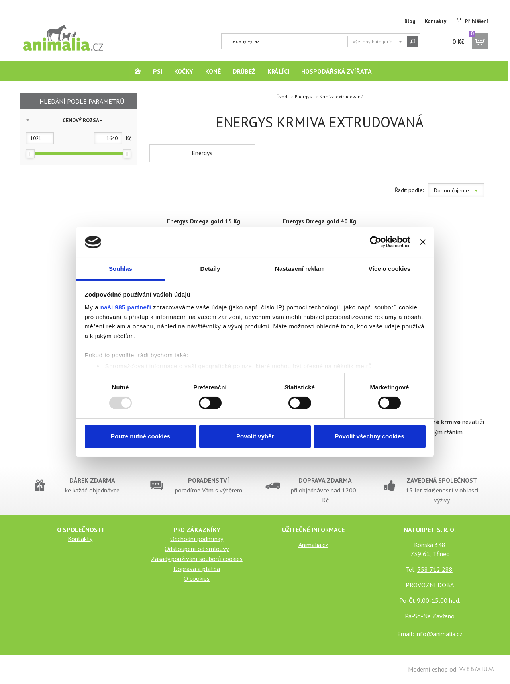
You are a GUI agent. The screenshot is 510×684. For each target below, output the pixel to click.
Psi (157, 71)
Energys (303, 97)
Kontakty (435, 21)
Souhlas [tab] (120, 268)
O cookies (197, 578)
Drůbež (244, 71)
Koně (213, 71)
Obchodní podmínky (196, 539)
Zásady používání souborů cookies (197, 559)
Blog (409, 21)
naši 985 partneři (125, 307)
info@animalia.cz (439, 634)
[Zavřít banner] (423, 242)
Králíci (278, 71)
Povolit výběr (255, 436)
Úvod (281, 97)
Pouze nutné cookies (140, 436)
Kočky (183, 71)
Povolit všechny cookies (369, 436)
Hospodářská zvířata (336, 71)
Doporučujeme (456, 190)
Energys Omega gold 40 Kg (319, 221)
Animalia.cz (313, 545)
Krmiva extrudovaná (341, 97)
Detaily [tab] (210, 268)
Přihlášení (476, 21)
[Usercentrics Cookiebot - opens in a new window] (375, 242)
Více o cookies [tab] (390, 268)
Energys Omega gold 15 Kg (203, 221)
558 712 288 (435, 569)
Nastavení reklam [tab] (300, 268)
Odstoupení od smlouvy (197, 549)
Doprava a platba (196, 569)
